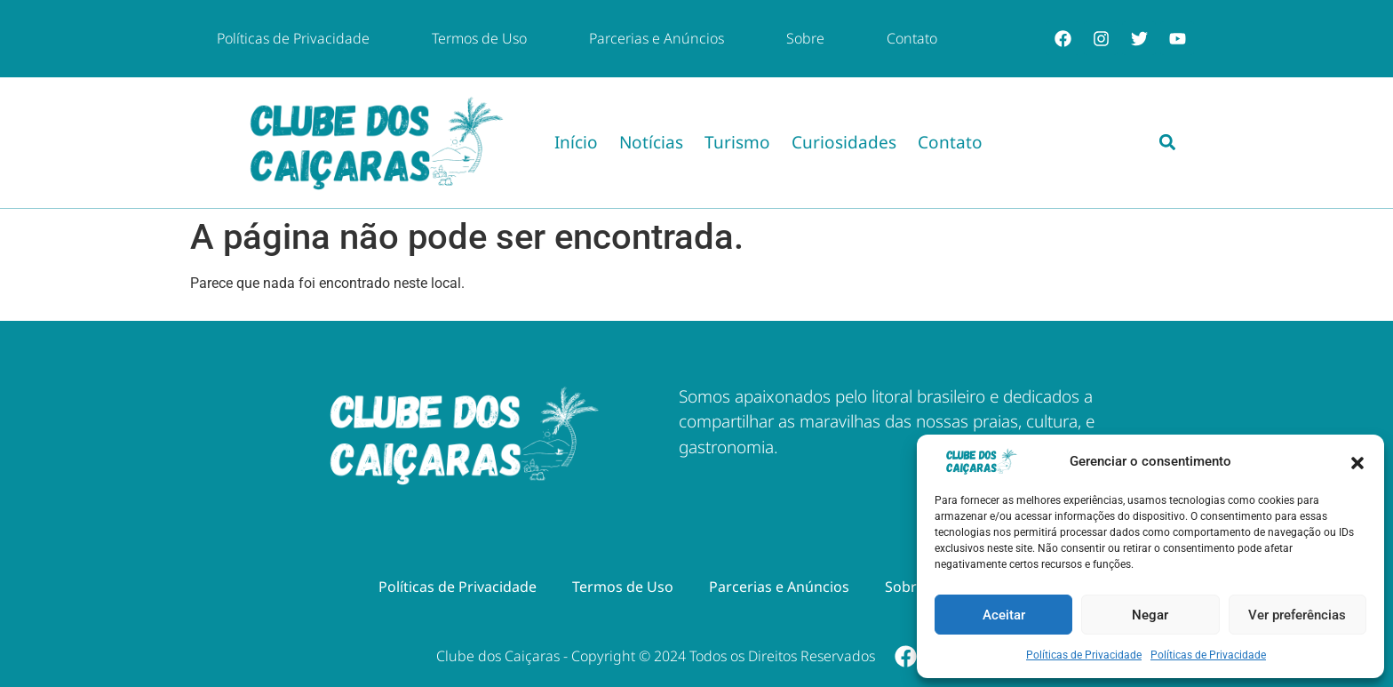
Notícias (651, 142)
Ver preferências (1297, 615)
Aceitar (1004, 615)
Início (576, 142)
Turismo (737, 142)
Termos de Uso (479, 38)
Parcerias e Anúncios (656, 38)
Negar (1150, 615)
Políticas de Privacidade (1084, 655)
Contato (912, 38)
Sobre (805, 38)
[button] (1357, 461)
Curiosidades (844, 142)
